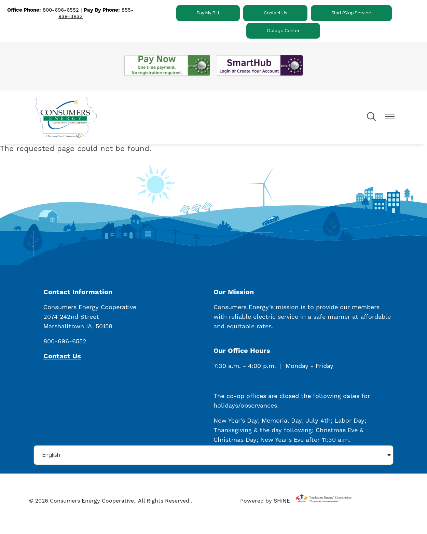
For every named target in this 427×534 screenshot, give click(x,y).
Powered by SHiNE (265, 500)
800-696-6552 (61, 10)
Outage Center (283, 30)
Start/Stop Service (351, 12)
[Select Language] (213, 455)
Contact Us (275, 12)
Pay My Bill (208, 12)
